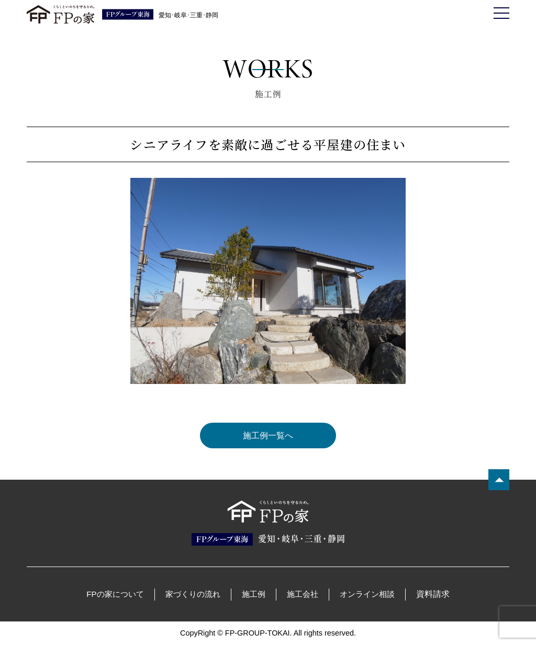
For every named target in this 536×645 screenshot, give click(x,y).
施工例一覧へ (268, 435)
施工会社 (302, 594)
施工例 (253, 594)
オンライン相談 (367, 594)
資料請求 (433, 594)
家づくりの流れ (192, 594)
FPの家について (114, 594)
